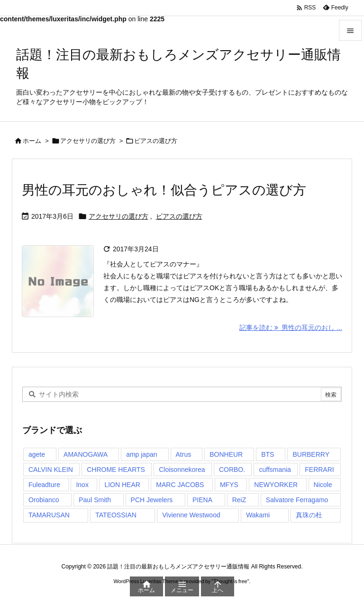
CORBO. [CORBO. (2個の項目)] (232, 469)
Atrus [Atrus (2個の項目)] (183, 454)
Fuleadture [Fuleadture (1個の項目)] (44, 484)
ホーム (32, 140)
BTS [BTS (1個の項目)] (267, 454)
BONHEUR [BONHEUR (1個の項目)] (226, 454)
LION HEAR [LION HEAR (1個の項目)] (122, 484)
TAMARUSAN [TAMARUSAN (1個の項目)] (49, 515)
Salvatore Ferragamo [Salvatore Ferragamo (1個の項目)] (297, 500)
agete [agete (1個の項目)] (36, 454)
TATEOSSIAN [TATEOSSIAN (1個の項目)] (115, 515)
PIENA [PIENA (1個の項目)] (202, 500)
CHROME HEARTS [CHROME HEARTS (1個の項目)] (116, 469)
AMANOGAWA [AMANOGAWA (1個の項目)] (86, 454)
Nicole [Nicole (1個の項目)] (323, 484)
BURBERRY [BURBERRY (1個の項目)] (310, 454)
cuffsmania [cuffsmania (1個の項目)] (275, 469)
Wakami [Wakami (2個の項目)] (258, 515)
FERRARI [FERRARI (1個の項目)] (319, 469)
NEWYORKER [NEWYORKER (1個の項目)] (276, 484)
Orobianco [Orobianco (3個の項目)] (43, 500)
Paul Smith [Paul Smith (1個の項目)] (95, 500)
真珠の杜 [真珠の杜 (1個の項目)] (309, 515)
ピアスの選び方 (179, 216)
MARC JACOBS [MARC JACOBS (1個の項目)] (180, 484)
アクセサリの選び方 (88, 140)
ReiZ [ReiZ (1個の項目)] (239, 500)
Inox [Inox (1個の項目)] (82, 484)
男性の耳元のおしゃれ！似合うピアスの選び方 (164, 190)
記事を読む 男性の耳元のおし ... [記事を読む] (290, 327)
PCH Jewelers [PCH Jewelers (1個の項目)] (152, 500)
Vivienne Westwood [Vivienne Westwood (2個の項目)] (191, 515)
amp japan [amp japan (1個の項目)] (141, 454)
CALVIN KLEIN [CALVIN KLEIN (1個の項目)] (50, 469)
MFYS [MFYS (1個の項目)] (229, 484)
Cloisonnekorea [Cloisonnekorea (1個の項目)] (182, 469)
